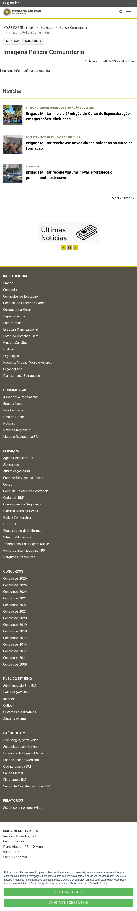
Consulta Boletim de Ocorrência (25, 491)
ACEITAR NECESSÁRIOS (68, 902)
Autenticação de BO (17, 471)
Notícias (9, 423)
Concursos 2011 (15, 658)
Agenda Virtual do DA (18, 458)
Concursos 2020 (15, 618)
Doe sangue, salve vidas (20, 740)
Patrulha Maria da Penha (20, 511)
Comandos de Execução (20, 296)
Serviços (46, 28)
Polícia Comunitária (73, 28)
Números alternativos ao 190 (24, 551)
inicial (30, 28)
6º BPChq (32, 107)
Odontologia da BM (17, 766)
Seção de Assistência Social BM (26, 786)
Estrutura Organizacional (20, 329)
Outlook (8, 705)
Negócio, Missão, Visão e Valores (27, 362)
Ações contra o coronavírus (22, 808)
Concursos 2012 (15, 651)
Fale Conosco (13, 410)
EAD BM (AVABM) (16, 692)
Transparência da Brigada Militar (26, 544)
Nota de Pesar (13, 417)
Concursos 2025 (15, 585)
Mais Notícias (122, 198)
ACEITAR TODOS (68, 892)
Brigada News (13, 404)
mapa (37, 846)
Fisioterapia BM (14, 780)
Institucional (15, 276)
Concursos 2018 (15, 631)
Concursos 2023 (15, 598)
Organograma (12, 369)
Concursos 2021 (15, 611)
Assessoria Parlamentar (20, 397)
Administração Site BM (19, 686)
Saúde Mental (13, 773)
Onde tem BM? (14, 498)
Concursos (13, 571)
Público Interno (17, 679)
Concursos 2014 (15, 645)
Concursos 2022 (15, 605)
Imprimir (33, 41)
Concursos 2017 (15, 638)
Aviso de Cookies (99, 883)
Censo (7, 484)
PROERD (9, 524)
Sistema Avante (14, 719)
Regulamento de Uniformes (23, 531)
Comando (32, 166)
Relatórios (13, 801)
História (8, 349)
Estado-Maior (13, 323)
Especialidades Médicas (21, 760)
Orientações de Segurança (22, 504)
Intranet (8, 699)
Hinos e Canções (15, 343)
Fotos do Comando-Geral (21, 336)
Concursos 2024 (15, 592)
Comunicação (15, 390)
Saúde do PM (14, 733)
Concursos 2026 (15, 578)
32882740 (19, 857)
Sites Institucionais (17, 537)
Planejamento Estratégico (21, 376)
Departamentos (14, 316)
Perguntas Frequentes (19, 557)
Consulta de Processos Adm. (24, 303)
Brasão (8, 283)
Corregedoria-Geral (17, 310)
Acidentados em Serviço (20, 747)
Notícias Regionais (16, 430)
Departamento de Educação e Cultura (67, 107)
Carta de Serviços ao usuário (23, 478)
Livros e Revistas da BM (21, 437)
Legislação (11, 356)
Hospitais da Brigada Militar (23, 753)
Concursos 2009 (15, 664)
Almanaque (11, 465)
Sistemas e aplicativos (19, 712)
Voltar (12, 41)
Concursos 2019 (15, 625)
